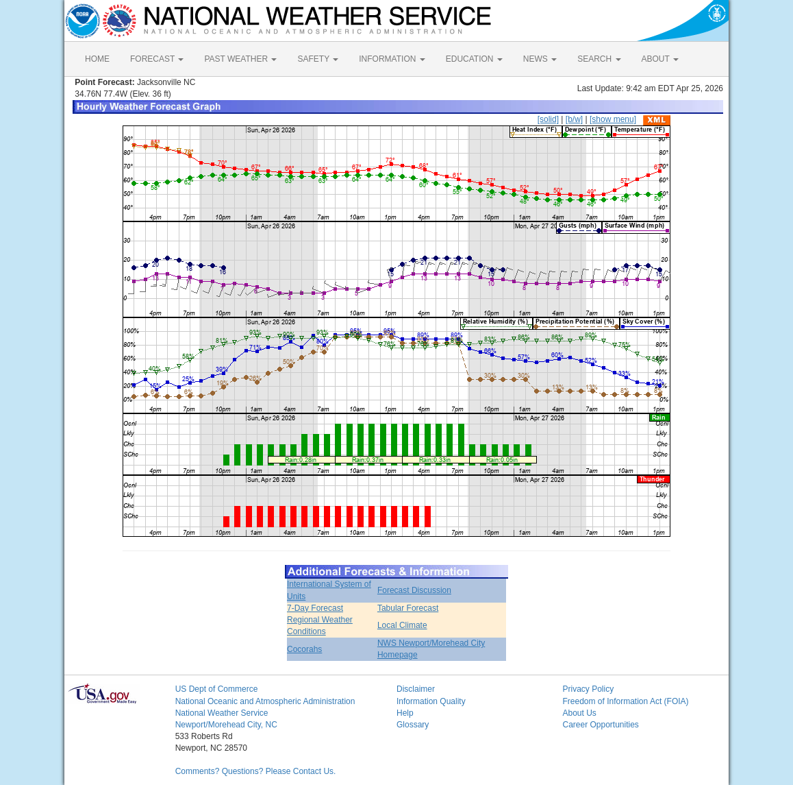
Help (405, 713)
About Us (579, 713)
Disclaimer (415, 689)
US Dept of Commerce (216, 689)
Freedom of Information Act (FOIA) (625, 701)
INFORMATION (392, 59)
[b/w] (574, 119)
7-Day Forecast (315, 608)
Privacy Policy (588, 689)
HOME (97, 59)
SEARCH (598, 59)
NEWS (540, 59)
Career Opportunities (600, 724)
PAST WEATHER (240, 59)
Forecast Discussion (414, 590)
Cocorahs (304, 649)
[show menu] (613, 119)
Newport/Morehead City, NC (226, 724)
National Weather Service (221, 713)
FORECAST (157, 59)
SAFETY (317, 59)
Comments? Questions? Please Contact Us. (255, 771)
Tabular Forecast (407, 608)
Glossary (412, 724)
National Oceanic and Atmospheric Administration (265, 701)
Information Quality (431, 701)
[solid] (548, 119)
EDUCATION (474, 59)
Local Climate (402, 625)
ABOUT (660, 59)
